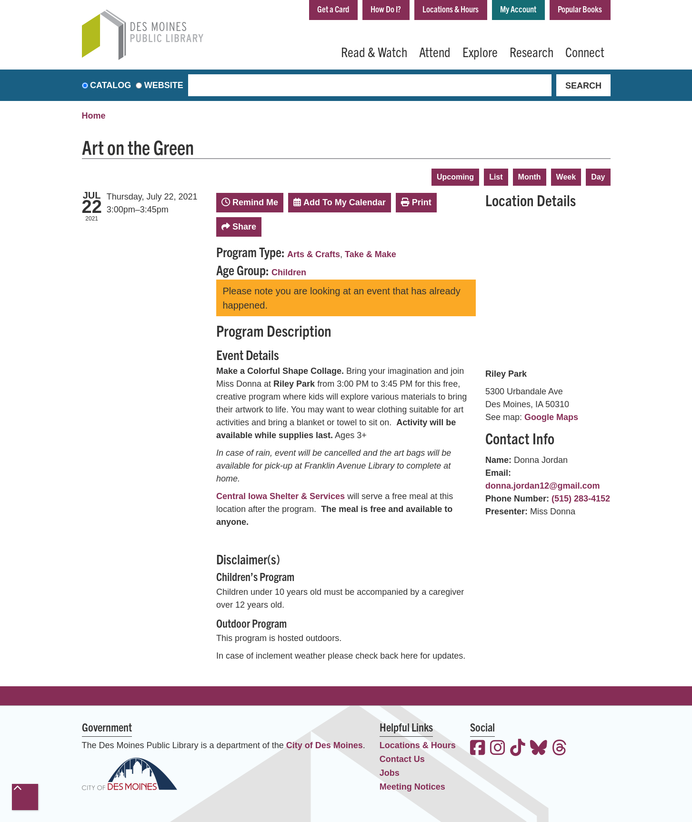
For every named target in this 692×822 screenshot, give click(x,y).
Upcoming (455, 177)
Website (163, 85)
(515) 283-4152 (581, 498)
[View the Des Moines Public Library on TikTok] (517, 749)
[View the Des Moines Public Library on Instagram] (497, 749)
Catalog (110, 85)
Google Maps (551, 417)
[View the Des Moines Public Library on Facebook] (477, 749)
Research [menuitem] (531, 51)
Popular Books (580, 8)
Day (598, 177)
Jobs (390, 773)
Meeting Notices (412, 787)
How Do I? (386, 8)
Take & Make (370, 254)
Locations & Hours (450, 8)
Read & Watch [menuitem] (374, 51)
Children (288, 272)
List (495, 177)
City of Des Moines (324, 745)
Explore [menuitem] (480, 51)
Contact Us (402, 759)
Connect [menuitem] (584, 51)
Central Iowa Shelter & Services (280, 496)
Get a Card (333, 8)
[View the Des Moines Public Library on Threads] (559, 749)
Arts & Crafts (313, 254)
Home (94, 115)
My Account (518, 8)
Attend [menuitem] (435, 51)
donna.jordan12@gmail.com (542, 486)
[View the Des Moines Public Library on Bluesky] (538, 749)
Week (566, 177)
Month (529, 177)
